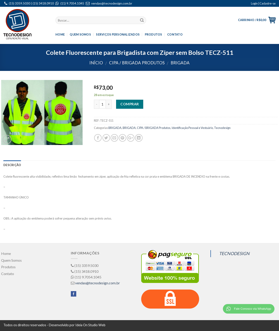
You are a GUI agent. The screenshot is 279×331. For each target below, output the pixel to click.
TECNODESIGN (234, 253)
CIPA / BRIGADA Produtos (137, 62)
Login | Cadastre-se (263, 3)
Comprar (129, 104)
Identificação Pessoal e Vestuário (192, 128)
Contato (175, 34)
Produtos (153, 34)
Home (60, 34)
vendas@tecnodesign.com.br (111, 3)
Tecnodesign (222, 128)
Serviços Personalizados (118, 34)
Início (96, 62)
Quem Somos (80, 34)
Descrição (12, 165)
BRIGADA (180, 62)
